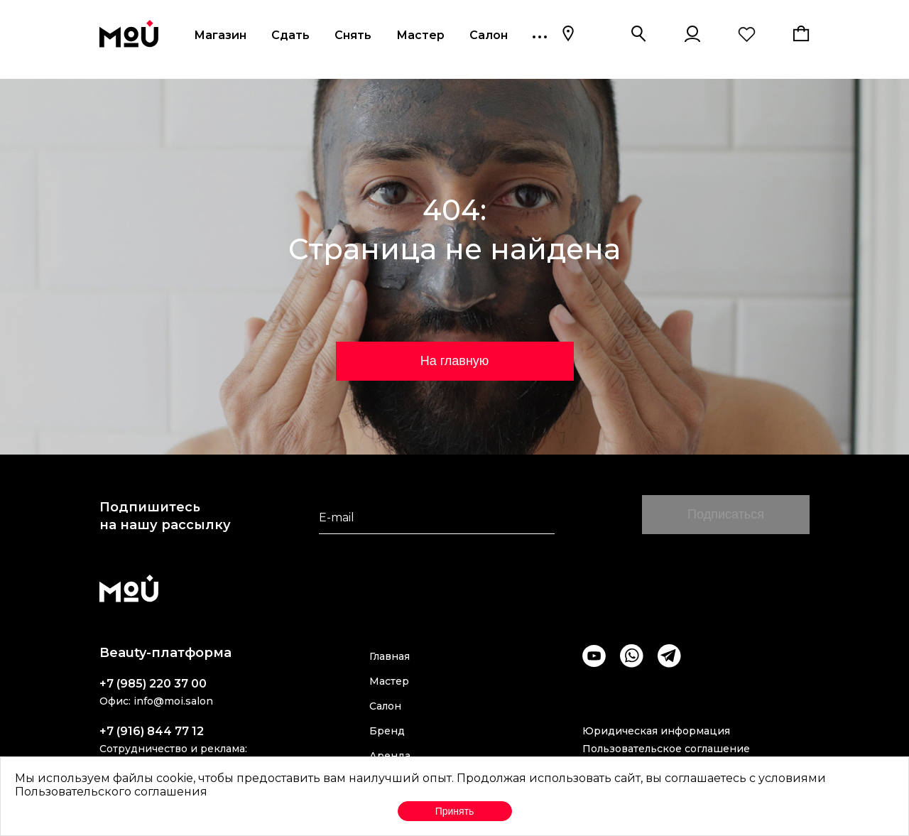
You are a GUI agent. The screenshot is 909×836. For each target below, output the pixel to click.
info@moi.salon (173, 701)
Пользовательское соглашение (666, 748)
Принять (454, 811)
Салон (488, 35)
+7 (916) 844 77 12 (151, 731)
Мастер (420, 35)
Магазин (220, 35)
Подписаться (725, 514)
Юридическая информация (656, 730)
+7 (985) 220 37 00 (153, 683)
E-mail (336, 517)
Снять (352, 35)
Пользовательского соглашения (111, 791)
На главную (454, 361)
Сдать (290, 35)
